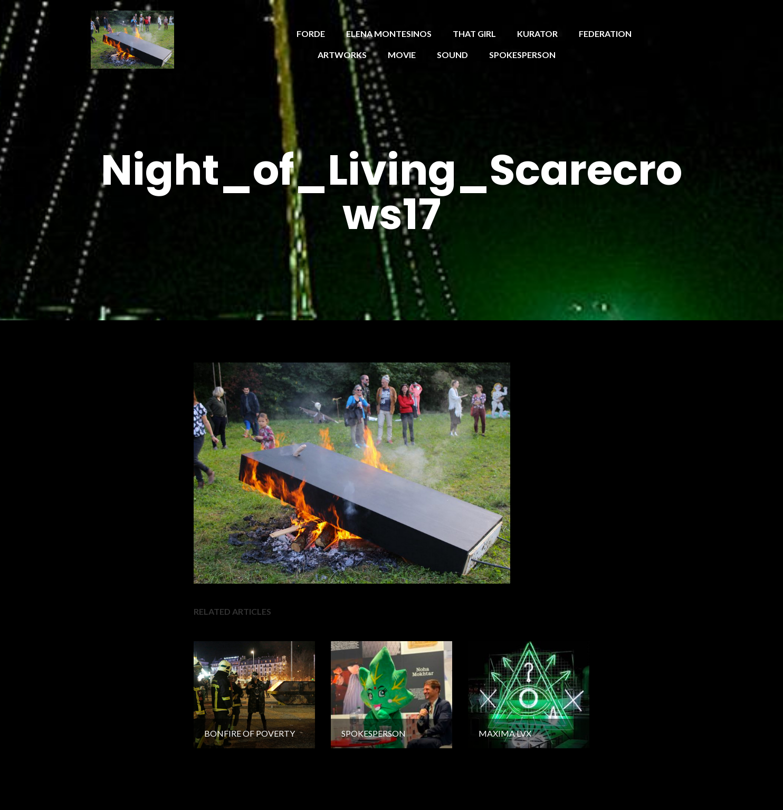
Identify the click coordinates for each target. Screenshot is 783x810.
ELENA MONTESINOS (389, 33)
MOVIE (402, 55)
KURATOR (537, 33)
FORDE (311, 33)
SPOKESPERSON (522, 55)
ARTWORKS (342, 55)
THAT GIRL (474, 33)
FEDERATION (605, 33)
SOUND (452, 55)
